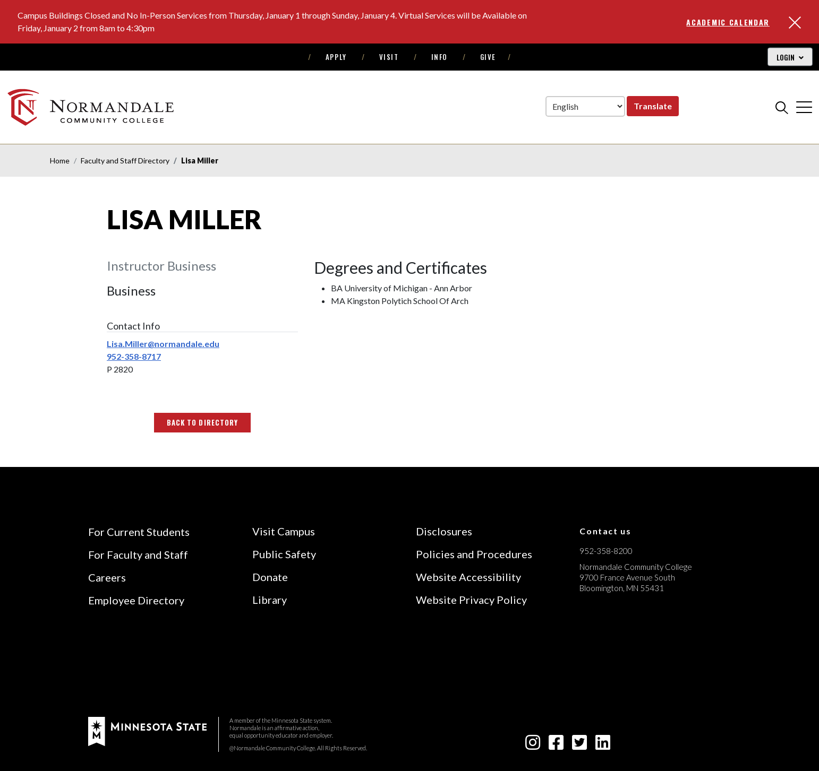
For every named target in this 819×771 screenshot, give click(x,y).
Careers (107, 577)
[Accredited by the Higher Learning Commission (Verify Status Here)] (619, 663)
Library (269, 599)
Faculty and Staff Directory (125, 160)
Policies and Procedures (474, 554)
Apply (336, 56)
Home (60, 160)
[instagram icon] (532, 745)
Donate (270, 576)
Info (439, 56)
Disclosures (444, 531)
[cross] (804, 107)
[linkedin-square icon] (602, 745)
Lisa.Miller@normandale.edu (163, 344)
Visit (389, 56)
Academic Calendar (728, 22)
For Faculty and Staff (138, 554)
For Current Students (139, 531)
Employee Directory (136, 600)
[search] (781, 107)
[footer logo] (147, 730)
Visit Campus (283, 531)
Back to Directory (202, 422)
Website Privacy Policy (471, 599)
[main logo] (92, 106)
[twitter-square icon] (579, 745)
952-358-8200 (606, 551)
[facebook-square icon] (556, 745)
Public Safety (284, 554)
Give (488, 56)
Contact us (605, 531)
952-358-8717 (134, 356)
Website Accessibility (468, 576)
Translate (653, 106)
